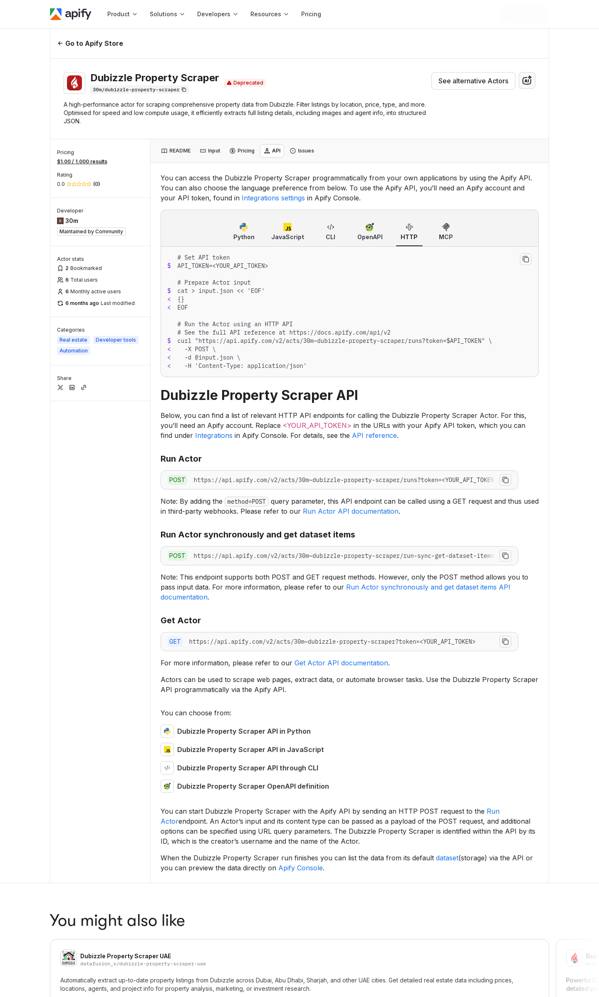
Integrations (214, 435)
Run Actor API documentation (351, 511)
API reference (374, 435)
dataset (447, 858)
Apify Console (300, 868)
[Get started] (525, 14)
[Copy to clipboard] (526, 259)
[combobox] (527, 80)
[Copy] (139, 89)
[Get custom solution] (443, 14)
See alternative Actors (473, 81)
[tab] (175, 150)
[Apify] (71, 14)
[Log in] (484, 14)
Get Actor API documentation (341, 663)
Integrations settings (273, 198)
